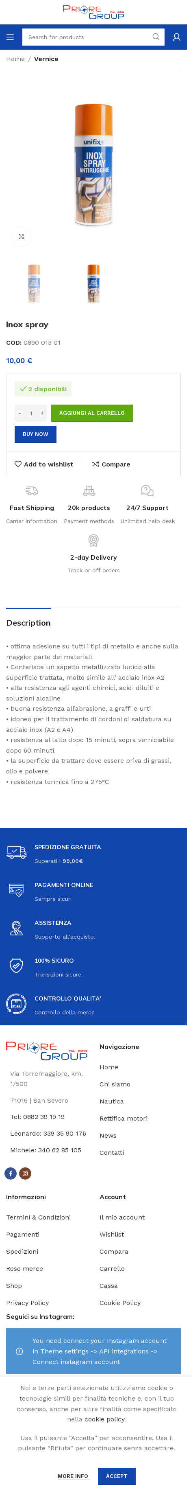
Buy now (35, 434)
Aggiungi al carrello (92, 413)
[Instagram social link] (25, 1173)
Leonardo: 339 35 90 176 (48, 1133)
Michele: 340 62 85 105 (45, 1150)
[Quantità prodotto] (31, 413)
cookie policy (104, 1419)
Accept (117, 1476)
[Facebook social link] (10, 1173)
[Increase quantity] (42, 413)
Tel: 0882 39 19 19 (37, 1117)
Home (15, 59)
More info (74, 1476)
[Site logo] (93, 11)
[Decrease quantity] (20, 413)
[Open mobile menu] (10, 37)
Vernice (46, 59)
